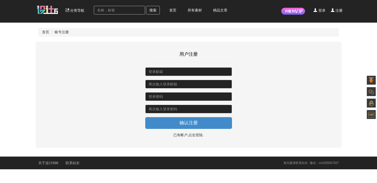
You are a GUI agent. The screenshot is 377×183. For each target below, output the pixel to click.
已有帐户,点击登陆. (188, 135)
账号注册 (62, 32)
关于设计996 (48, 163)
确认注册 (188, 122)
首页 (172, 10)
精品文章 (220, 10)
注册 (337, 10)
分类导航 (75, 10)
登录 (319, 10)
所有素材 (195, 10)
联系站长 (73, 163)
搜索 (153, 10)
